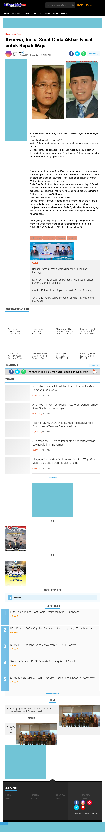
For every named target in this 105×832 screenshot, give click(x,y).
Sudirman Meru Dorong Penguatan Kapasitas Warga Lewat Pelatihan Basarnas (66, 444)
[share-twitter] (77, 53)
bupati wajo (50, 238)
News (55, 13)
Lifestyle (37, 13)
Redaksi (88, 814)
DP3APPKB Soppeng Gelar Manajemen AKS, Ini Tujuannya (53, 645)
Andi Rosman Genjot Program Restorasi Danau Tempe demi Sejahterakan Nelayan (64, 407)
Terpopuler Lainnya (52, 694)
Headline (62, 238)
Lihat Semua (52, 478)
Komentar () (93, 54)
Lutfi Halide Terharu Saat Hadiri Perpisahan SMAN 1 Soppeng (55, 612)
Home (6, 13)
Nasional (16, 13)
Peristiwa (73, 238)
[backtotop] (52, 782)
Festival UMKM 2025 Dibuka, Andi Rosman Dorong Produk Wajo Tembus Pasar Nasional (65, 428)
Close (3, 824)
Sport (47, 13)
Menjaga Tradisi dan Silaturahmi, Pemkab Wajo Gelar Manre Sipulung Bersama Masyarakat (64, 464)
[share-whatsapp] (83, 53)
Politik (34, 799)
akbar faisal (19, 34)
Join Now (79, 814)
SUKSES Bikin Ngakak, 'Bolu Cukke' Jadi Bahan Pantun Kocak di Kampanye (55, 680)
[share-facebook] (71, 53)
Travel (27, 13)
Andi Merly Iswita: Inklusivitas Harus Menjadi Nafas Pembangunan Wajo (60, 389)
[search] (60, 5)
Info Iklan (79, 818)
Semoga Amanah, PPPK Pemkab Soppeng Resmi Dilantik (52, 662)
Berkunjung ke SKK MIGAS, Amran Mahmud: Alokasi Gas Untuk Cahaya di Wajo (31, 710)
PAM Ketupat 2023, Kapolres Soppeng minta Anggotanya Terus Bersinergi (52, 631)
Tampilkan (94, 366)
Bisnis (64, 13)
